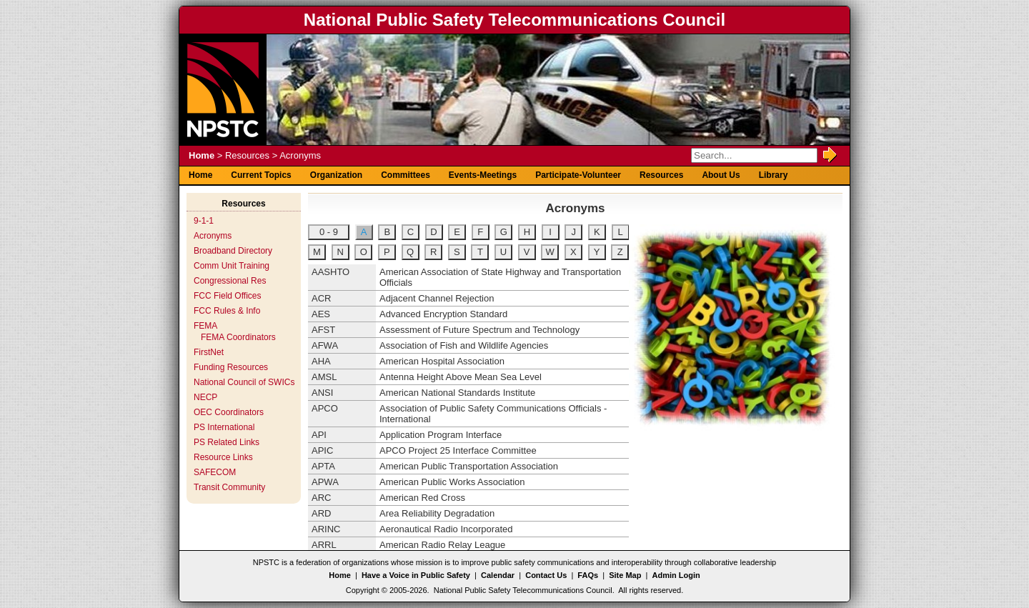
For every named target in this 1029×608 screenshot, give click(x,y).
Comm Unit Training (231, 266)
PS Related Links (226, 442)
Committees (405, 175)
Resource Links (223, 457)
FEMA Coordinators (238, 337)
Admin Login (676, 575)
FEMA (205, 326)
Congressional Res (230, 281)
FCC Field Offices (227, 296)
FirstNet (209, 352)
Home (201, 155)
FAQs (587, 575)
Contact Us (546, 575)
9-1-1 (204, 221)
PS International (224, 427)
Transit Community (229, 487)
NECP (205, 397)
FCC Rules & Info (227, 311)
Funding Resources (231, 367)
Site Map (625, 575)
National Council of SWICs (244, 382)
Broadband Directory (233, 251)
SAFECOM (215, 472)
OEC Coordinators (229, 412)
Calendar (497, 575)
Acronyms (213, 236)
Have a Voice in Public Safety (416, 575)
